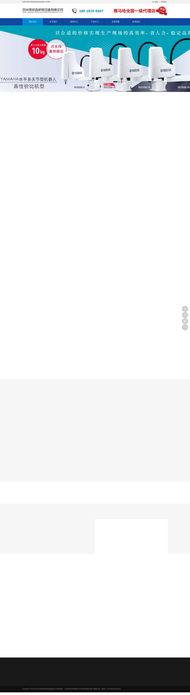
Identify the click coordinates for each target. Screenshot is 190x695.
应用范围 (115, 22)
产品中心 (95, 22)
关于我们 (53, 22)
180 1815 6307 (185, 309)
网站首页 (33, 22)
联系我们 (164, 2)
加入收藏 (155, 2)
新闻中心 (74, 22)
